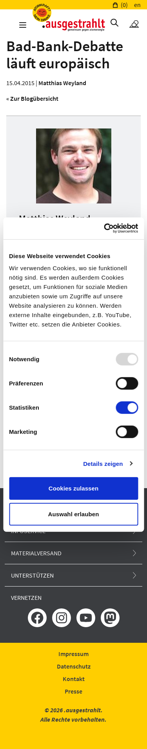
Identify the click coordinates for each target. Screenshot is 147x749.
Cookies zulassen (73, 488)
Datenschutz (74, 666)
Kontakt (74, 679)
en (137, 5)
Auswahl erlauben (73, 513)
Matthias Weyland (62, 83)
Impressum (73, 654)
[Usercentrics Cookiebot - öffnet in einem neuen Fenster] (104, 228)
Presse (73, 691)
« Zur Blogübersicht (32, 98)
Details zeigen (103, 463)
